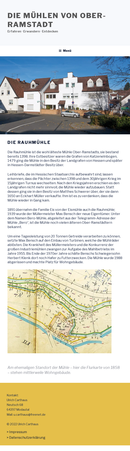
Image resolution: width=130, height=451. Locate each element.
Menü (65, 50)
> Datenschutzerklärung (26, 438)
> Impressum (17, 432)
